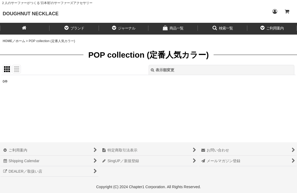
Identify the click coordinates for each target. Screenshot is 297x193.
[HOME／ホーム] (24, 29)
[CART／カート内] (287, 12)
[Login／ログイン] (274, 12)
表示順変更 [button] (162, 70)
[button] (74, 29)
